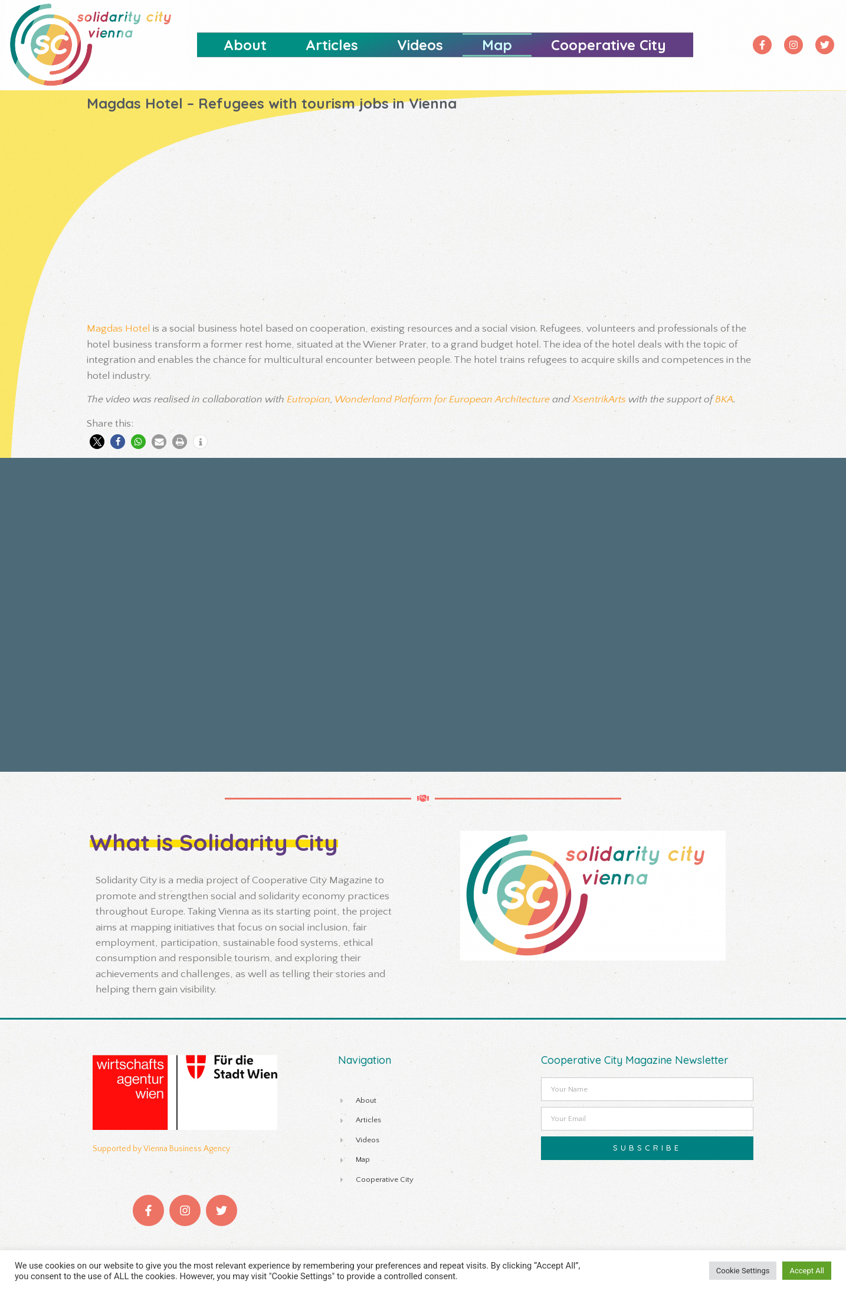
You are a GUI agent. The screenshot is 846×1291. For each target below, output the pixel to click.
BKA (724, 399)
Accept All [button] (806, 1270)
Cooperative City (608, 45)
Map (497, 45)
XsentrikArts (599, 399)
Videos (420, 45)
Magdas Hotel (118, 329)
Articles (332, 45)
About (245, 45)
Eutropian (308, 399)
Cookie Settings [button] (743, 1270)
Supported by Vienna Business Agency (161, 1149)
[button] (97, 441)
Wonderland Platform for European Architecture (442, 399)
